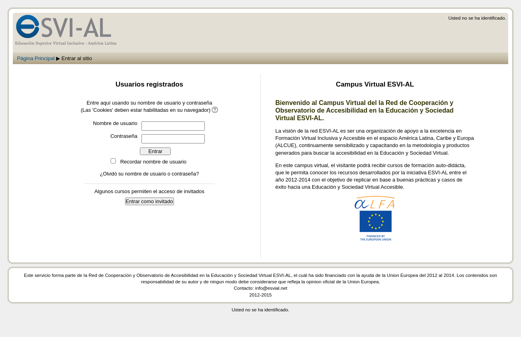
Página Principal (36, 58)
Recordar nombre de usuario (153, 162)
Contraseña (123, 136)
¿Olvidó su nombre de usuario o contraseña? (149, 174)
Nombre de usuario (115, 123)
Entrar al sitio (77, 58)
